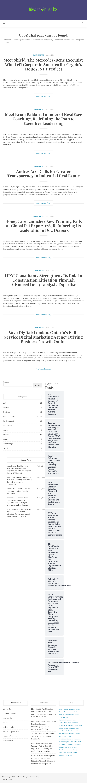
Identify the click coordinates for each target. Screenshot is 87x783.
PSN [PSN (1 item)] (79, 742)
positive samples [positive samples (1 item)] (64, 742)
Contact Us (7, 718)
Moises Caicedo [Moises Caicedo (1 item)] (75, 731)
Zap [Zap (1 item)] (71, 755)
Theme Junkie (7, 779)
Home (5, 723)
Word (5, 448)
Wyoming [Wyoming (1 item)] (61, 755)
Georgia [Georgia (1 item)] (70, 725)
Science (6, 435)
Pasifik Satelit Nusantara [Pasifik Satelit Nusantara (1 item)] (66, 739)
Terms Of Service (10, 736)
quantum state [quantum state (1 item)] (63, 744)
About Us (7, 709)
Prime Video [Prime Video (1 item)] (73, 742)
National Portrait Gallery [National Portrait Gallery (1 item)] (66, 733)
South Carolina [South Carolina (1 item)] (72, 747)
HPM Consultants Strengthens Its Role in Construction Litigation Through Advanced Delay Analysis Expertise (43, 280)
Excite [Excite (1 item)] (74, 720)
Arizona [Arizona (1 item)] (71, 712)
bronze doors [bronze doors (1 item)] (69, 714)
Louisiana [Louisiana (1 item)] (72, 728)
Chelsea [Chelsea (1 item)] (77, 714)
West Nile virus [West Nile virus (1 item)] (67, 752)
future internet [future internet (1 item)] (63, 725)
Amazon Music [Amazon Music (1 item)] (63, 712)
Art (4, 403)
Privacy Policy (8, 727)
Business (7, 412)
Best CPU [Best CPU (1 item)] (61, 714)
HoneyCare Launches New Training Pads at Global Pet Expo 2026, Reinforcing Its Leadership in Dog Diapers (43, 225)
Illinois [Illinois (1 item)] (61, 728)
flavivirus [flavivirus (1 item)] (75, 723)
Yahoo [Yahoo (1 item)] (67, 755)
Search (6, 382)
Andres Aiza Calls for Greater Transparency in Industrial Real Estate (43, 173)
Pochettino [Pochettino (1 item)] (77, 739)
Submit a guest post (11, 732)
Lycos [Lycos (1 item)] (77, 728)
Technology (8, 444)
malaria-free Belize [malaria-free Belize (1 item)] (64, 731)
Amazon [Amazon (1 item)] (78, 709)
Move (5, 430)
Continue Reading (43, 96)
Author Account (9, 713)
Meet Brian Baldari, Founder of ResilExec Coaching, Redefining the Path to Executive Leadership (43, 119)
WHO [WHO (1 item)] (75, 752)
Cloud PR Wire (38, 55)
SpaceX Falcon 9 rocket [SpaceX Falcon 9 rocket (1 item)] (65, 750)
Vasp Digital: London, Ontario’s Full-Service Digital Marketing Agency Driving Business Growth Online (43, 337)
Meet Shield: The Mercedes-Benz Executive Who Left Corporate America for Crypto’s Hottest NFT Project (44, 64)
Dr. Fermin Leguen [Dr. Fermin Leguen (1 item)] (64, 717)
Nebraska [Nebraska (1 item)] (77, 733)
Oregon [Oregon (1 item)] (69, 736)
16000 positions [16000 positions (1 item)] (63, 709)
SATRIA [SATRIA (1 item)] (61, 747)
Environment (8, 421)
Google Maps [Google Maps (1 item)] (78, 725)
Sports (5, 439)
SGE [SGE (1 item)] (66, 747)
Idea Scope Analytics (22, 777)
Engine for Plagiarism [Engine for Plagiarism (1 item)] (65, 720)
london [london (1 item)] (66, 728)
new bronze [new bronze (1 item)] (62, 736)
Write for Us (8, 741)
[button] (2, 23)
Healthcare (7, 426)
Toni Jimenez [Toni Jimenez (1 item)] (77, 750)
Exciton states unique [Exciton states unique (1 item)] (65, 723)
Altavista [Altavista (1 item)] (72, 709)
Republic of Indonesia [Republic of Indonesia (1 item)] (74, 744)
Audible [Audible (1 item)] (76, 712)
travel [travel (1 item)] (60, 752)
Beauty (6, 407)
